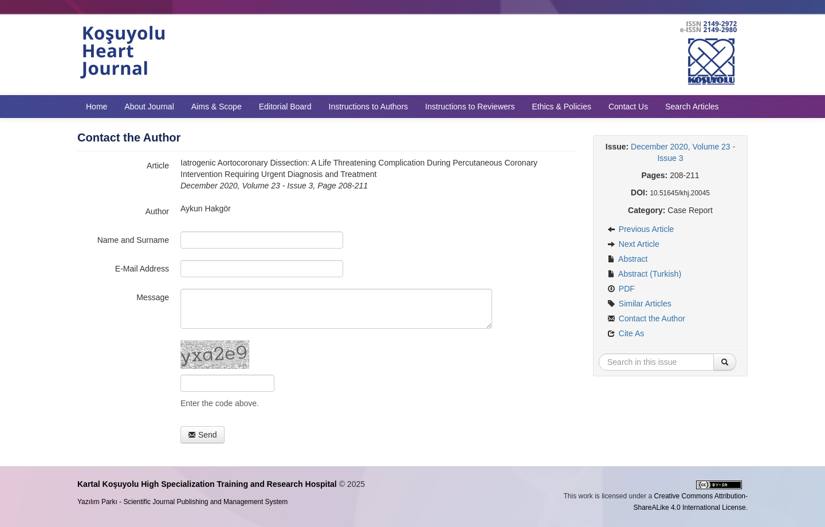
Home (96, 106)
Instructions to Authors (368, 106)
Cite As (625, 333)
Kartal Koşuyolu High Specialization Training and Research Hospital (207, 484)
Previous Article (640, 229)
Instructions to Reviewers (469, 106)
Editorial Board (285, 106)
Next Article (633, 244)
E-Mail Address (142, 268)
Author (157, 211)
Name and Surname (133, 240)
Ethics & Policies (561, 106)
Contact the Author (646, 318)
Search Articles (691, 106)
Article (158, 165)
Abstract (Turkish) (644, 273)
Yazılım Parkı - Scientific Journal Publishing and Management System (182, 502)
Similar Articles (639, 303)
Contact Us (628, 106)
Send (202, 434)
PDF (621, 288)
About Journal (149, 106)
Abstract (627, 259)
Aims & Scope (216, 106)
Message (152, 297)
